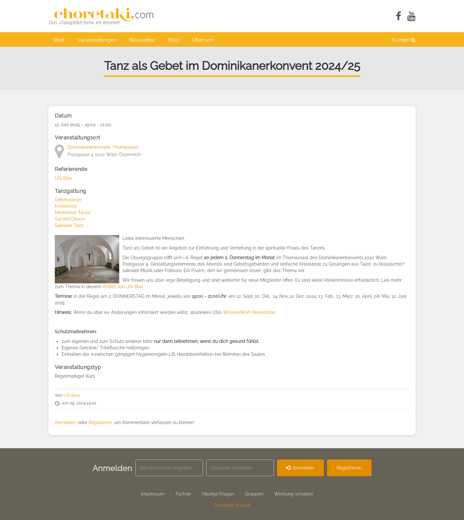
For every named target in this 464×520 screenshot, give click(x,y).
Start (58, 40)
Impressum (153, 493)
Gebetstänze (68, 199)
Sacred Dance (70, 219)
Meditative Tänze (73, 212)
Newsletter (142, 40)
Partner (183, 493)
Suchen (404, 40)
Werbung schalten (293, 493)
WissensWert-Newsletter (249, 312)
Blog (173, 40)
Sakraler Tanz (69, 225)
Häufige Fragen (218, 493)
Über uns (203, 40)
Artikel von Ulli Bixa (123, 286)
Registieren (100, 422)
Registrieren (349, 467)
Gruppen (254, 493)
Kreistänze (66, 206)
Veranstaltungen (96, 40)
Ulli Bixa (63, 178)
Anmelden (65, 422)
